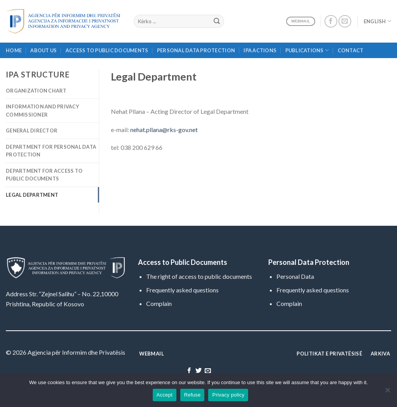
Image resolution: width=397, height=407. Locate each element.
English (377, 21)
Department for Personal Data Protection (51, 151)
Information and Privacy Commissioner (42, 110)
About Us (43, 50)
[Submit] (216, 21)
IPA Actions (259, 50)
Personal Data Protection (196, 50)
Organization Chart (36, 91)
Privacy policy (228, 395)
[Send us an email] (344, 21)
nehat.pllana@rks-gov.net (164, 129)
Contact (351, 50)
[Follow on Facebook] (331, 21)
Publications (307, 50)
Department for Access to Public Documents (44, 175)
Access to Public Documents (107, 50)
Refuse (192, 395)
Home (14, 50)
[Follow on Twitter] (198, 371)
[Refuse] (387, 392)
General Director (31, 130)
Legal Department (32, 195)
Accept (165, 395)
